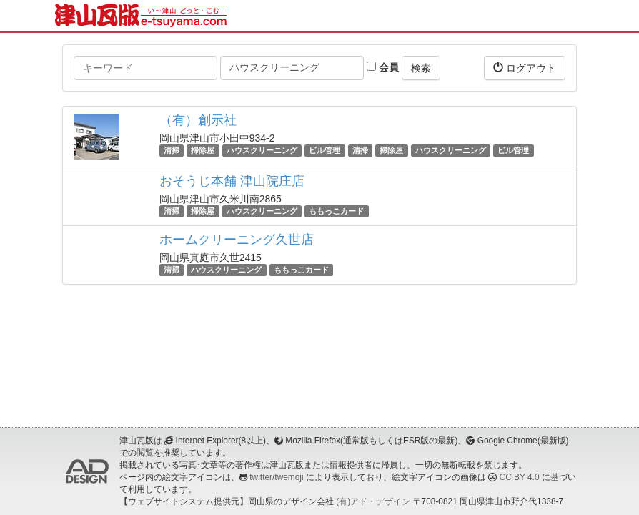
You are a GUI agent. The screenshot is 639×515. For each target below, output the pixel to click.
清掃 (171, 150)
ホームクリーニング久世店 (236, 239)
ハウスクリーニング (262, 150)
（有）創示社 (198, 120)
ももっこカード (336, 211)
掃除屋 (202, 150)
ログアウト (524, 68)
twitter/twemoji (276, 477)
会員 (383, 67)
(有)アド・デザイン (373, 501)
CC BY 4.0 (520, 477)
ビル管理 (324, 150)
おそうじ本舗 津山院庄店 (231, 181)
